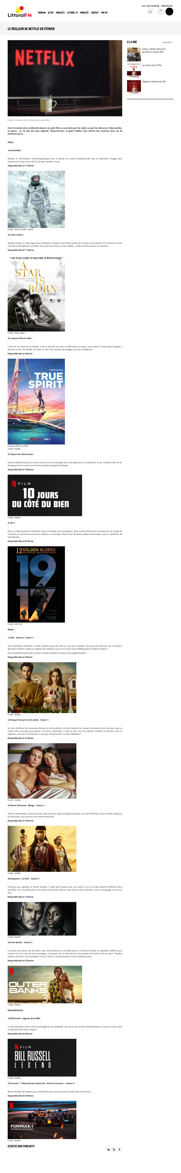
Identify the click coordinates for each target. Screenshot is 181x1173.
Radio (40, 12)
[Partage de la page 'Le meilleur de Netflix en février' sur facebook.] (119, 1149)
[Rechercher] (150, 11)
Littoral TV (72, 12)
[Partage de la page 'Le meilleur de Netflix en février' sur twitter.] (114, 1149)
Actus (50, 12)
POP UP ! (104, 12)
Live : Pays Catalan (149, 6)
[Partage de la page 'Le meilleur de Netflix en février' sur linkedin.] (108, 1149)
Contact (95, 12)
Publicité (84, 12)
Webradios (165, 6)
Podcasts (60, 12)
